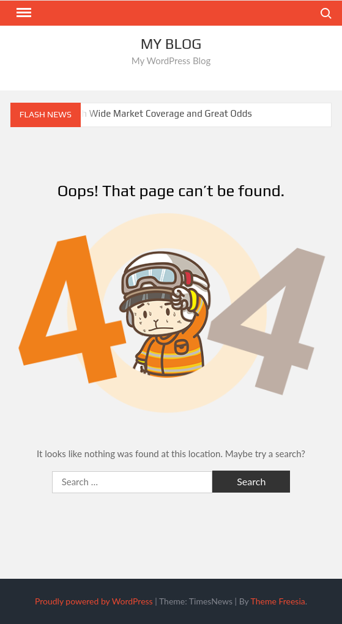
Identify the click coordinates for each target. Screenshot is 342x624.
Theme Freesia (278, 601)
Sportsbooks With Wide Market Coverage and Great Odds (131, 113)
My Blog (171, 43)
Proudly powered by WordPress (94, 601)
